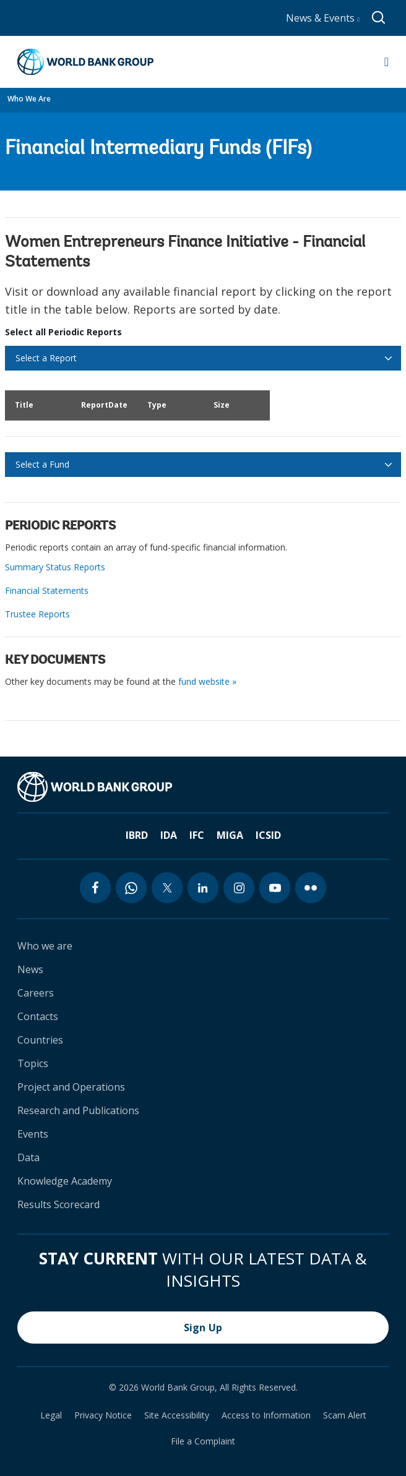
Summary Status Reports (55, 567)
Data (28, 1157)
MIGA (230, 835)
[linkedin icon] (203, 887)
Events (32, 1134)
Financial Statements (47, 590)
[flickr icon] (310, 887)
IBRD (137, 835)
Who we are (44, 946)
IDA (168, 835)
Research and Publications (78, 1110)
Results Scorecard (58, 1204)
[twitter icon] (167, 887)
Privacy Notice (103, 1415)
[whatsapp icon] (131, 887)
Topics (32, 1063)
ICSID (268, 835)
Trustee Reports (37, 614)
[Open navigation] (386, 62)
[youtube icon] (274, 887)
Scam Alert (344, 1415)
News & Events (323, 18)
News (30, 969)
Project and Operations (71, 1087)
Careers (35, 993)
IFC (196, 835)
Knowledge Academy (64, 1181)
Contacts (37, 1016)
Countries (40, 1040)
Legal (51, 1415)
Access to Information (266, 1415)
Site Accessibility (176, 1415)
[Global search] (379, 18)
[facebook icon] (95, 887)
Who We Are (29, 98)
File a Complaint (203, 1441)
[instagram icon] (238, 887)
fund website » (207, 681)
